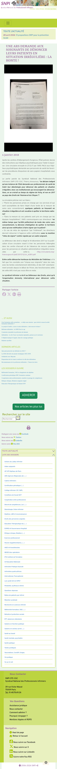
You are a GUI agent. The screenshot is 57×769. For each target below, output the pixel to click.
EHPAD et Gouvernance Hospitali (15, 529)
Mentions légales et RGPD (21, 719)
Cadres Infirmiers (10, 481)
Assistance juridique (18, 705)
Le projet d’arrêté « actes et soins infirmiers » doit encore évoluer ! (21, 326)
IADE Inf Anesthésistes (12, 548)
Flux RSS (15, 444)
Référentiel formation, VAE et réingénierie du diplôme (17, 372)
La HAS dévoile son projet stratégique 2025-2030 (16, 353)
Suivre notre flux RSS (21, 757)
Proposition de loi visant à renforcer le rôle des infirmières (19, 359)
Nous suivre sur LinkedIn (22, 752)
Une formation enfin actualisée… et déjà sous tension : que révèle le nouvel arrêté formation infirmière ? (25, 322)
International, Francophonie (13, 576)
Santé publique (9, 643)
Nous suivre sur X (19, 747)
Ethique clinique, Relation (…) (14, 533)
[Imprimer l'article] (19, 295)
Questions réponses (11, 591)
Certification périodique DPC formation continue (16, 375)
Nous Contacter (18, 674)
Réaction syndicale (10, 600)
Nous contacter (16, 709)
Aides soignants (9, 466)
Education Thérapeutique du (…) (15, 524)
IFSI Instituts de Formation (13, 557)
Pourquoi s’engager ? (19, 716)
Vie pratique (8, 657)
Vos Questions (17, 701)
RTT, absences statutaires (13, 619)
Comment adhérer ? (18, 712)
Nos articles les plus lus (28, 407)
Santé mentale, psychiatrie (13, 638)
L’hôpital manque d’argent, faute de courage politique (17, 337)
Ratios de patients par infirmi (14, 595)
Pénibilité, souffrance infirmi (14, 586)
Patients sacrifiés (7, 340)
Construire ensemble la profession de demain (15, 332)
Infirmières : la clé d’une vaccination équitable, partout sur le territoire (22, 335)
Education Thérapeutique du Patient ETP (14, 383)
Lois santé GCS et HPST (12, 581)
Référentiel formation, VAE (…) (14, 610)
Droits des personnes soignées (14, 519)
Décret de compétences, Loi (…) (15, 505)
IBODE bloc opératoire (12, 552)
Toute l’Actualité (10, 451)
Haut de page (17, 732)
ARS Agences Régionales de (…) (15, 476)
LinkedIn (17, 441)
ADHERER (28, 395)
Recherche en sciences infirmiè (15, 605)
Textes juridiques (10, 648)
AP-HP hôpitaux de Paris (12, 471)
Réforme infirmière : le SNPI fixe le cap (13, 329)
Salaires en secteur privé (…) (14, 629)
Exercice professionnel (12, 538)
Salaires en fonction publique (14, 624)
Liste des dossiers (10, 455)
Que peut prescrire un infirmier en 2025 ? (14, 351)
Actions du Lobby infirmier (13, 462)
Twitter (17, 437)
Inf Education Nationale (12, 562)
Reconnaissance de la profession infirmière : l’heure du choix (19, 362)
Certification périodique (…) (13, 486)
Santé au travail (9, 634)
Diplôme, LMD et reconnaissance (15, 514)
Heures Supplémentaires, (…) (14, 543)
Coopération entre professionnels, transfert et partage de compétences (22, 378)
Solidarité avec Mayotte (9, 356)
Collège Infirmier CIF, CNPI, (13, 490)
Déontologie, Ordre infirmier (14, 509)
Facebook (24, 434)
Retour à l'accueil (19, 736)
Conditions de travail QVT (13, 495)
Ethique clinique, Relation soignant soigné (14, 381)
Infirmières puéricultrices (13, 571)
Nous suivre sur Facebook (22, 742)
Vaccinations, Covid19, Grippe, (14, 653)
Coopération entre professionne (15, 500)
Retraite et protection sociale (14, 614)
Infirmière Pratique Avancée (13, 567)
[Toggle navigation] (8, 23)
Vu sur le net (8, 662)
